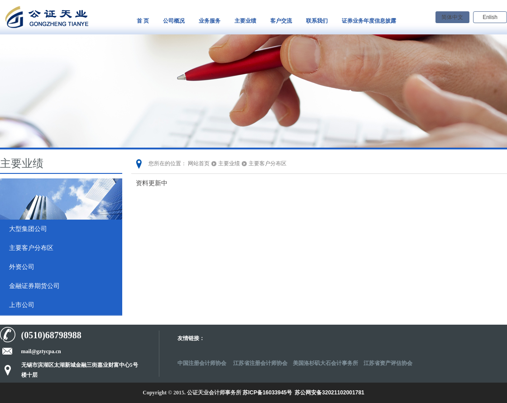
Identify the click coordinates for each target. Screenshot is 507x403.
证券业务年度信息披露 (369, 21)
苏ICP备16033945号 (267, 392)
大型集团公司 (28, 228)
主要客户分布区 (31, 248)
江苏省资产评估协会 (388, 363)
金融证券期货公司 (34, 286)
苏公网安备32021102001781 (329, 392)
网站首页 (199, 163)
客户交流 (281, 21)
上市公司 (21, 305)
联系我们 (317, 21)
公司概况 (174, 21)
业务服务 (209, 21)
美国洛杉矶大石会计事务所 (325, 363)
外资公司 (21, 267)
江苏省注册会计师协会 (260, 363)
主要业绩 (245, 21)
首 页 (143, 21)
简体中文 (452, 17)
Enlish (490, 17)
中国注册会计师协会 (202, 363)
